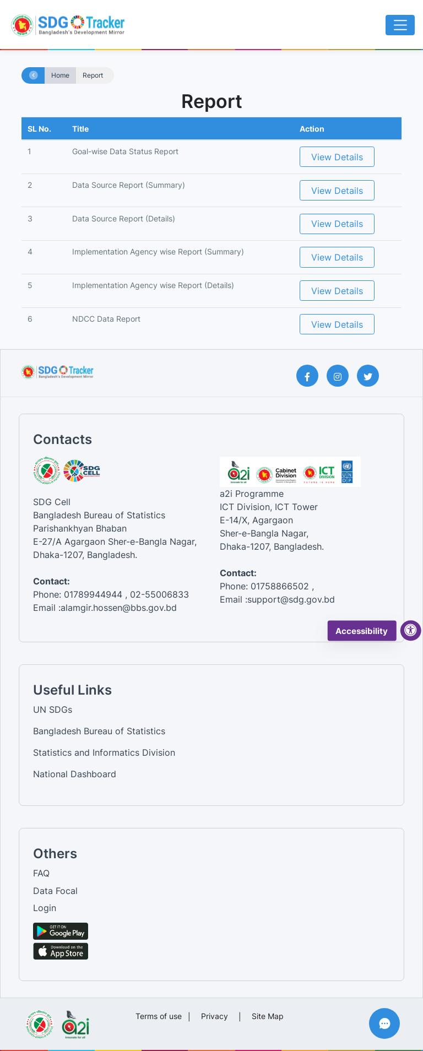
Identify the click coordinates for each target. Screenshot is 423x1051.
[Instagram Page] (342, 376)
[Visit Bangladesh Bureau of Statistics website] (39, 1020)
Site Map (268, 1016)
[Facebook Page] (311, 376)
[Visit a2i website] (75, 1020)
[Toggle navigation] (400, 25)
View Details (337, 156)
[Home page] (33, 75)
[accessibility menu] (410, 630)
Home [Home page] (60, 75)
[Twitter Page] (372, 376)
